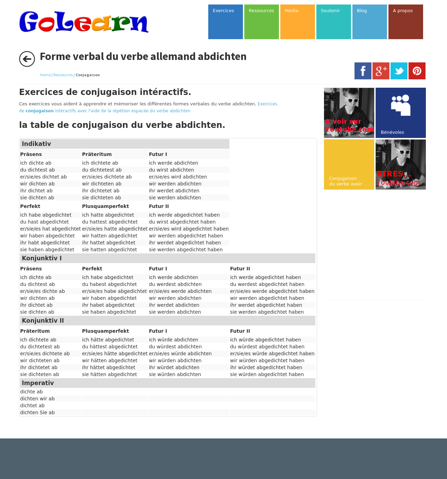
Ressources (63, 74)
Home (45, 74)
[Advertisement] (382, 245)
